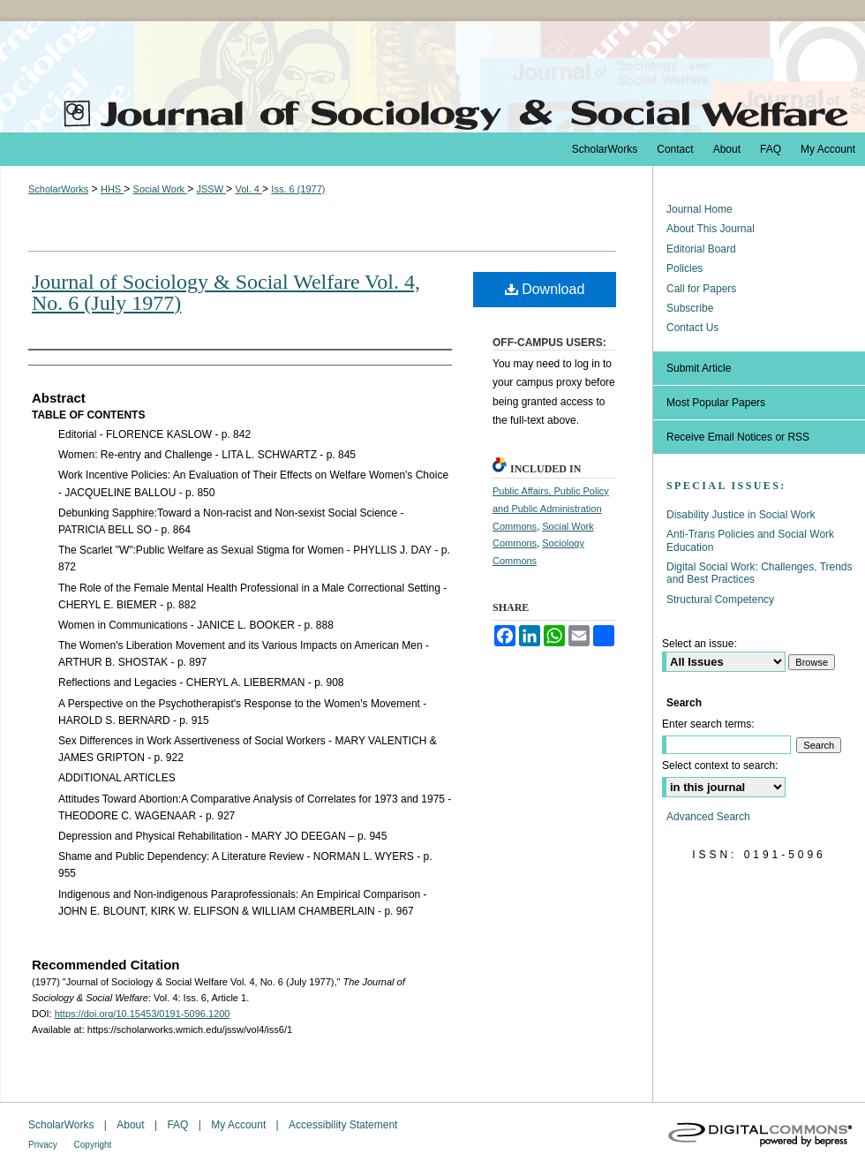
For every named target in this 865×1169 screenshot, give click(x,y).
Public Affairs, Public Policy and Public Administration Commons (551, 509)
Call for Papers (701, 289)
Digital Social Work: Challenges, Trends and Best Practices (759, 573)
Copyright (93, 1145)
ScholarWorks (58, 189)
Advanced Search (708, 817)
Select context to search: (720, 765)
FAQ (179, 1125)
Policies (684, 268)
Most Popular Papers (715, 402)
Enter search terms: (708, 724)
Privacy (44, 1145)
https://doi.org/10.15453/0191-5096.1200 (142, 1013)
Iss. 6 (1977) (298, 189)
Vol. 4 (248, 189)
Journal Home (699, 209)
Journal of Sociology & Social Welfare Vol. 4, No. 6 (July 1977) (226, 292)
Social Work (160, 189)
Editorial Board (701, 249)
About (132, 1125)
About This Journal (710, 228)
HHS (112, 189)
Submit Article (698, 368)
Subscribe (689, 308)
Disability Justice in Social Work (741, 515)
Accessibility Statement (343, 1125)
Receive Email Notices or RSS (737, 437)
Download (545, 289)
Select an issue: (699, 643)
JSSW (211, 189)
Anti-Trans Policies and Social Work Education (750, 540)
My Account (239, 1125)
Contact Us (692, 327)
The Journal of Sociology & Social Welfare (432, 76)
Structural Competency (720, 599)
